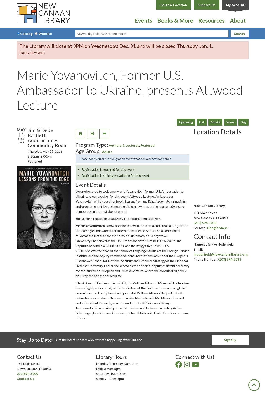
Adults (107, 152)
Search (239, 34)
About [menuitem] (238, 20)
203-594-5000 (27, 374)
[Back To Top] (254, 385)
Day (243, 122)
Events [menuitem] (143, 20)
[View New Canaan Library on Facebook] (179, 366)
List (201, 122)
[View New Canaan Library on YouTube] (196, 366)
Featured (147, 145)
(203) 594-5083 (229, 259)
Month (215, 122)
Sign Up (230, 340)
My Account (235, 5)
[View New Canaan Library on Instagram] (187, 366)
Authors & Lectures (124, 145)
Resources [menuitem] (211, 20)
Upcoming (186, 122)
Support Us (207, 5)
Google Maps (217, 228)
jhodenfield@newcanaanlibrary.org (221, 254)
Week (230, 122)
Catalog (26, 34)
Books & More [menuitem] (175, 20)
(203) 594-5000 (205, 223)
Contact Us (25, 379)
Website (45, 34)
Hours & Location (173, 5)
